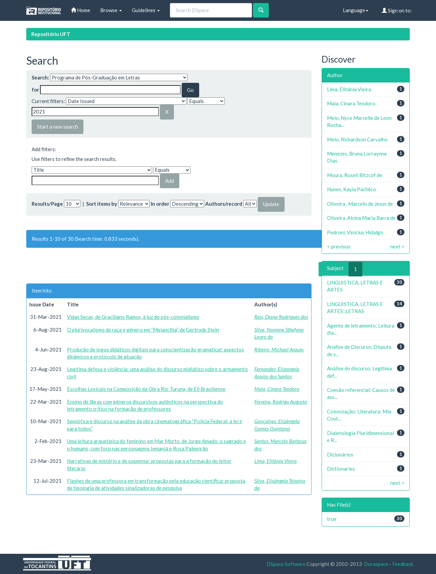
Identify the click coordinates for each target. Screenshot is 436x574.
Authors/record (223, 204)
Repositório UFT (50, 34)
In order (160, 204)
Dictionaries (341, 469)
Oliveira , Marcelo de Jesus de (360, 204)
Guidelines (146, 10)
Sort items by (101, 204)
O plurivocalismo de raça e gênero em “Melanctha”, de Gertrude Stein (143, 330)
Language (355, 10)
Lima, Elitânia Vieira (275, 461)
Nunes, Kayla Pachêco (351, 189)
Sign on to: (397, 10)
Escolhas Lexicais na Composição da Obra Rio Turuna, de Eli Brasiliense (146, 389)
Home (80, 10)
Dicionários (340, 454)
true (331, 519)
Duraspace (376, 564)
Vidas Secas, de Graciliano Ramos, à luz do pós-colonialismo (133, 317)
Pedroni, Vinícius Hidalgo (355, 232)
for (35, 90)
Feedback (402, 564)
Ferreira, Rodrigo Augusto (280, 402)
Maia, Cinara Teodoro (276, 389)
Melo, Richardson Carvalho (357, 139)
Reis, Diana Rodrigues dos (281, 317)
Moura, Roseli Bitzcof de (354, 175)
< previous (339, 246)
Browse (111, 10)
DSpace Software (285, 564)
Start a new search (57, 127)
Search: (40, 77)
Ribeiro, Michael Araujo (279, 349)
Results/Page (47, 204)
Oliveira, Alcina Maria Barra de (361, 218)
